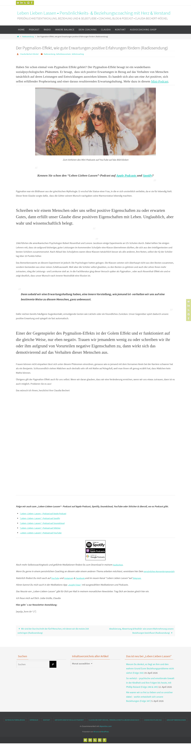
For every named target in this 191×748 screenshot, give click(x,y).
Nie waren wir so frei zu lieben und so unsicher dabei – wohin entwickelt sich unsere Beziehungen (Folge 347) (149, 701)
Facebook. (83, 582)
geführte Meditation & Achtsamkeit (69, 724)
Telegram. (141, 582)
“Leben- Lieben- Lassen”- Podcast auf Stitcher (43, 527)
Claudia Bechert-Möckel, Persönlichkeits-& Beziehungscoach (114, 724)
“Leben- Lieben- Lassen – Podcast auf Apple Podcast (46, 513)
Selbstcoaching (85, 54)
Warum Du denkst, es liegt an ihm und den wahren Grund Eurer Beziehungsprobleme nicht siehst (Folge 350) (150, 673)
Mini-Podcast (159, 81)
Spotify (147, 175)
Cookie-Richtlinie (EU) (153, 724)
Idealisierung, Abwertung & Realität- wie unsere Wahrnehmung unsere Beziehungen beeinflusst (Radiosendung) (138, 635)
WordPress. (105, 736)
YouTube (55, 582)
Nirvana (96, 736)
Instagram (70, 582)
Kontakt (46, 724)
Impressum (34, 724)
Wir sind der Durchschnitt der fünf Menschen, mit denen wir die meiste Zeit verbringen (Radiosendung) (54, 635)
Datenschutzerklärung (15, 724)
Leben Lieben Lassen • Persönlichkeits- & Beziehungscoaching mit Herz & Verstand (93, 13)
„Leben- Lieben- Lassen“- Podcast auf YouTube (43, 532)
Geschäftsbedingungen (176, 724)
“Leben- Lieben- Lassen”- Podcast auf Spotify (42, 518)
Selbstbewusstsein (68, 54)
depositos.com (105, 731)
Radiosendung (28, 36)
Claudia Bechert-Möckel (30, 54)
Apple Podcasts (126, 175)
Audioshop (118, 564)
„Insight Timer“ (75, 588)
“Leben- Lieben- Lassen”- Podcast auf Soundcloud (45, 523)
